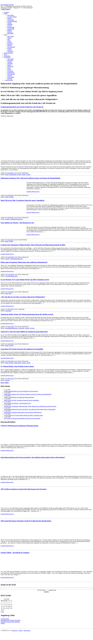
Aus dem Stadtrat (12, 16)
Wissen (9, 69)
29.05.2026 (11, 361)
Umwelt (9, 26)
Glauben (9, 50)
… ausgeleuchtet (8, 80)
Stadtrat (3, 623)
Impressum (14, 630)
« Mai (2, 611)
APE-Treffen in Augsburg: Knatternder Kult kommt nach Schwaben (22, 418)
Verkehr (9, 23)
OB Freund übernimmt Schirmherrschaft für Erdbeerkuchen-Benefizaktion (26, 521)
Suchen (46, 591)
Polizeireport (10, 72)
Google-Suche (52, 590)
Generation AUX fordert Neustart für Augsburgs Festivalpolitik (22, 349)
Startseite (6, 12)
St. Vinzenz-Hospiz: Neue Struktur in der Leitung (17, 366)
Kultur (6, 35)
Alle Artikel (10, 15)
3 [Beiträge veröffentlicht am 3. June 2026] (4, 602)
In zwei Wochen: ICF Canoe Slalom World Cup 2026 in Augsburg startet (25, 279)
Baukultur (10, 44)
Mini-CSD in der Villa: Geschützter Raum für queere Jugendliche (22, 200)
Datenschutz (27, 630)
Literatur (9, 42)
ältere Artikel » (5, 382)
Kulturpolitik (10, 27)
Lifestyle (9, 75)
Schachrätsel (10, 77)
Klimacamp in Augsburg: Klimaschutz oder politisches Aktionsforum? (24, 262)
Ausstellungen (11, 47)
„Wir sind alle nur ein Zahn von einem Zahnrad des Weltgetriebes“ (23, 297)
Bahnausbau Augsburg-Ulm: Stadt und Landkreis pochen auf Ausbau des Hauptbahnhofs (30, 178)
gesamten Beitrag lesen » (33, 191)
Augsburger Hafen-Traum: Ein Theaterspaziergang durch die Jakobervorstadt (27, 314)
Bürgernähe (10, 33)
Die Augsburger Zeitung (7, 4)
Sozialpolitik (10, 29)
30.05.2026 (11, 309)
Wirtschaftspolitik (12, 21)
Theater (9, 38)
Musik (9, 41)
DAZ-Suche (42, 590)
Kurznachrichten (8, 53)
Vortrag (9, 65)
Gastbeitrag (8, 310)
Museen (9, 45)
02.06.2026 (11, 239)
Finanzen (9, 32)
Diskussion (10, 66)
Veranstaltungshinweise (16, 219)
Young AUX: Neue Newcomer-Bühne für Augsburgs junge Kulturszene (24, 332)
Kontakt (20, 630)
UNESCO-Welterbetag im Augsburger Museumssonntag (19, 397)
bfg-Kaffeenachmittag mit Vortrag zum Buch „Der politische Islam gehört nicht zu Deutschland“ (30, 409)
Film (8, 39)
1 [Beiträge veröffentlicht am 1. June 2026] (1, 602)
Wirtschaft (10, 60)
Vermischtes (7, 57)
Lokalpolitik (10, 19)
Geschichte (10, 71)
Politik (6, 13)
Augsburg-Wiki (5, 619)
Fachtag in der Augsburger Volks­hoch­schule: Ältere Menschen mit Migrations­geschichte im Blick (33, 245)
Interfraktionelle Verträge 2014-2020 (10, 620)
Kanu (6, 293)
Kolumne (9, 78)
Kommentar (7, 56)
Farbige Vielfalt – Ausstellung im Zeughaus (15, 552)
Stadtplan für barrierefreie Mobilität (10, 622)
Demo (9, 68)
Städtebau (10, 24)
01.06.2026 (11, 274)
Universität (10, 51)
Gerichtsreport (11, 74)
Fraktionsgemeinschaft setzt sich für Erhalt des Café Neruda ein (22, 107)
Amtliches (10, 63)
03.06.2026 (11, 173)
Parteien (9, 18)
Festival (9, 48)
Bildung (9, 30)
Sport (5, 54)
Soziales (9, 62)
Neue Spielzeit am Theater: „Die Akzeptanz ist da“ (17, 223)
